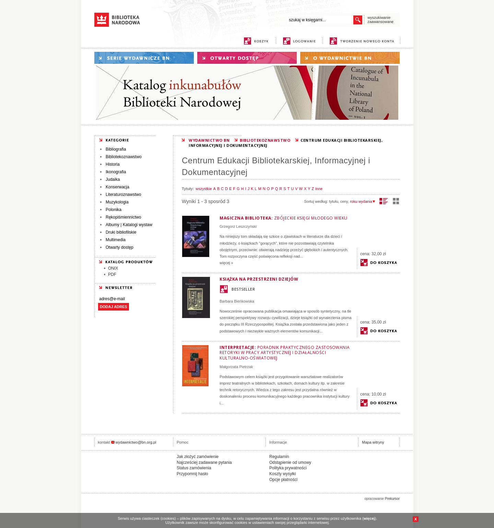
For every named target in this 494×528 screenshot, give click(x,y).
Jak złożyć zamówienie (198, 456)
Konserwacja (117, 187)
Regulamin (279, 456)
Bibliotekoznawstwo (124, 156)
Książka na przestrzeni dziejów (259, 279)
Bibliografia (116, 149)
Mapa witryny (373, 442)
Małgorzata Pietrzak (236, 367)
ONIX (113, 268)
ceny (344, 201)
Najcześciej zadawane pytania (204, 462)
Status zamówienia (194, 468)
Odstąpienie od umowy (290, 462)
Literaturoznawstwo (123, 194)
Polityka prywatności (288, 468)
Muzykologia (117, 202)
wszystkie (204, 189)
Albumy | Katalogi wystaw (129, 224)
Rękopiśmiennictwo (123, 217)
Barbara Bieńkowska (237, 301)
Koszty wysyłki (282, 473)
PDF (112, 274)
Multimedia (116, 239)
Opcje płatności (283, 479)
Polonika (113, 209)
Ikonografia (116, 171)
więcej (369, 518)
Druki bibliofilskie (121, 232)
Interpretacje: (285, 352)
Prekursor (392, 499)
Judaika (113, 179)
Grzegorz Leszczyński (238, 226)
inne (318, 189)
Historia (113, 164)
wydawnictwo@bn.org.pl (136, 442)
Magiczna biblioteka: (284, 218)
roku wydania (362, 201)
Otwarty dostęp (119, 247)
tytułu (333, 201)
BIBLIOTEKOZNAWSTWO (265, 140)
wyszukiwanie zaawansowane (380, 19)
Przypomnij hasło (192, 473)
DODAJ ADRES (113, 307)
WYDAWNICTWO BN (209, 140)
